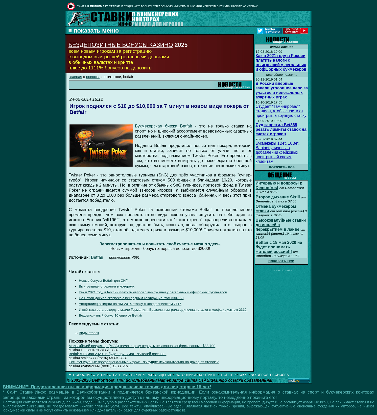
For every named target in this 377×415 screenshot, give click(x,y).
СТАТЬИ (99, 375)
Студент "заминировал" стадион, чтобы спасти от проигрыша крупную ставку (281, 111)
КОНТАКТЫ (208, 375)
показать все (282, 167)
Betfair (97, 257)
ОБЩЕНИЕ (163, 375)
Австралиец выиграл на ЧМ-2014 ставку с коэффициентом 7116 (130, 304)
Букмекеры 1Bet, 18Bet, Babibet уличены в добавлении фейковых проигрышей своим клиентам (278, 152)
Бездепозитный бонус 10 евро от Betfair (110, 315)
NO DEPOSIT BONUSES (270, 375)
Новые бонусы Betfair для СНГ (103, 280)
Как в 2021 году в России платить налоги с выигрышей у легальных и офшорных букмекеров (153, 292)
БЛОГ (243, 375)
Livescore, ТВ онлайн (282, 270)
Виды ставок (89, 333)
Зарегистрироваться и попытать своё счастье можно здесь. (160, 244)
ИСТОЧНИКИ (185, 375)
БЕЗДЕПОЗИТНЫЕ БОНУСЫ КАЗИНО (120, 45)
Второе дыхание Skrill (278, 197)
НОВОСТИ (81, 375)
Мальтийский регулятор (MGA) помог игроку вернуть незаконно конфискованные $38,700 (142, 346)
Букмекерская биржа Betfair (163, 126)
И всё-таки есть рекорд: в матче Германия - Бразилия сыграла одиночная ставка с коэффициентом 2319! (163, 310)
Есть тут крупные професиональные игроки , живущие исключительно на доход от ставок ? (144, 362)
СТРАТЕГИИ (118, 375)
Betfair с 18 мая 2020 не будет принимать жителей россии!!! (117, 354)
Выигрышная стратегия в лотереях (106, 286)
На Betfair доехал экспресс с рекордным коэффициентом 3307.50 (131, 298)
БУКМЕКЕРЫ (141, 375)
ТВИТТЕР (228, 375)
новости (93, 77)
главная (75, 77)
